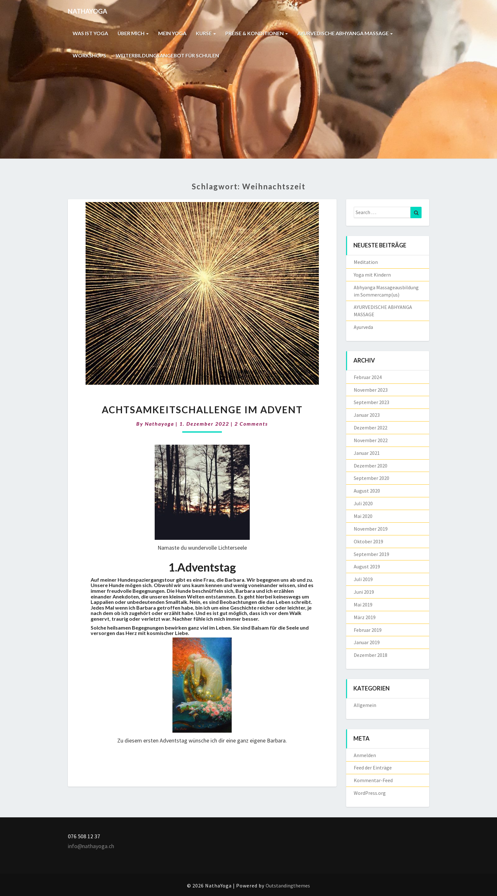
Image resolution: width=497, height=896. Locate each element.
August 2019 (367, 566)
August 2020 (367, 490)
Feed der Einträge (373, 767)
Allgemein (365, 705)
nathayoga (159, 424)
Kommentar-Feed (373, 780)
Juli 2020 (363, 503)
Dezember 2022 (370, 427)
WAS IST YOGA (90, 33)
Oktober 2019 (368, 541)
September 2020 (371, 478)
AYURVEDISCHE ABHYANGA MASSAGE (346, 33)
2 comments (251, 424)
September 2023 (371, 402)
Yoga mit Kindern (372, 274)
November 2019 (371, 529)
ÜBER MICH (133, 33)
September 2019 (371, 554)
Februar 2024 (368, 377)
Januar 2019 (367, 642)
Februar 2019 (368, 630)
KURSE (207, 33)
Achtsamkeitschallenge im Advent (202, 409)
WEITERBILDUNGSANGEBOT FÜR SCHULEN (168, 55)
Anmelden (365, 755)
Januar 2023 (367, 415)
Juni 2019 (364, 592)
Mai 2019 (363, 604)
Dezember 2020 (370, 465)
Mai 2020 (363, 516)
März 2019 (365, 617)
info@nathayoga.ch (91, 846)
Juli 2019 (363, 579)
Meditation (366, 262)
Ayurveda (363, 327)
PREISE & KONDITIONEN (257, 33)
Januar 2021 (367, 453)
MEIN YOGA (173, 33)
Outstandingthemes (288, 885)
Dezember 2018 (370, 655)
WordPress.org (370, 793)
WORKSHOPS (89, 55)
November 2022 (371, 440)
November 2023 (371, 390)
